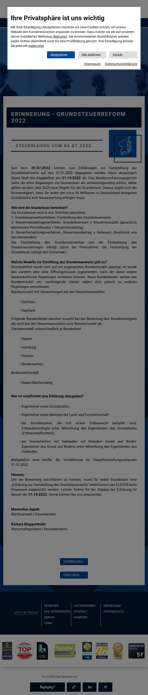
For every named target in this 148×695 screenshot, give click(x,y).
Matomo (60, 36)
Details (118, 55)
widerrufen (36, 46)
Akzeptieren (58, 55)
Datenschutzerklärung (121, 64)
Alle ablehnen (91, 55)
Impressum (92, 64)
